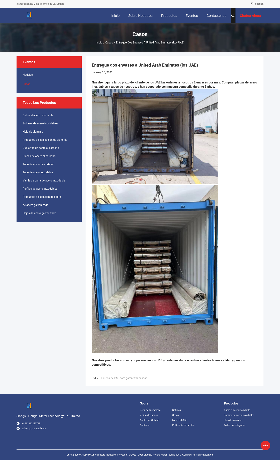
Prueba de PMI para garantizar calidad (124, 378)
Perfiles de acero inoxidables (40, 188)
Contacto (145, 425)
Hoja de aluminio (33, 131)
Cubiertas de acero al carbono (41, 147)
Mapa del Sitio (179, 420)
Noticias (28, 74)
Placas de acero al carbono (39, 156)
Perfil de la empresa (150, 410)
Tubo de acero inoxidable (38, 172)
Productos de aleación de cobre (42, 196)
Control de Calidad (149, 420)
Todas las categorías (235, 425)
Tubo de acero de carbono (38, 164)
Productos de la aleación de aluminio (45, 139)
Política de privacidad (183, 425)
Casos (109, 42)
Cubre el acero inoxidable (38, 115)
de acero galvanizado (35, 205)
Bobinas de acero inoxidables (40, 123)
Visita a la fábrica (149, 415)
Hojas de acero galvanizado (39, 213)
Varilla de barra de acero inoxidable (44, 180)
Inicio (99, 42)
